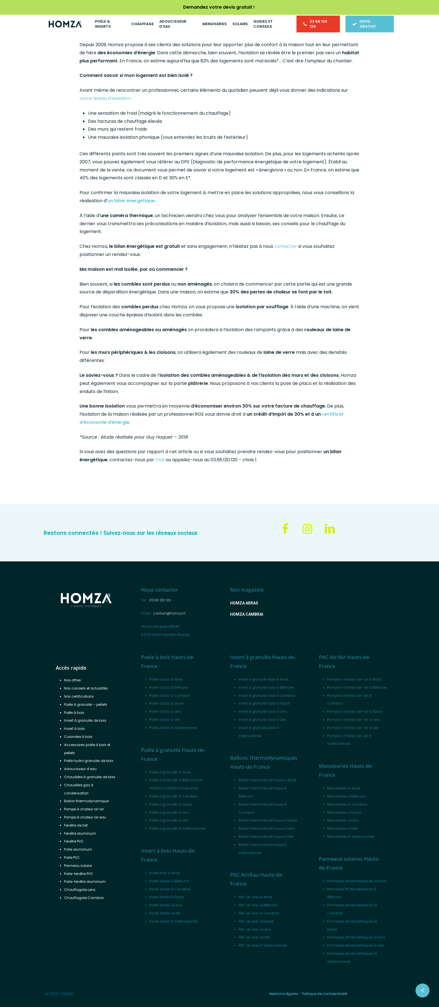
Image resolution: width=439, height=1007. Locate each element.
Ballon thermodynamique (86, 801)
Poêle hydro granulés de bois (88, 760)
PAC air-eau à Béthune (258, 905)
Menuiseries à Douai (344, 812)
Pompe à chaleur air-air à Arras (354, 679)
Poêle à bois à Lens (165, 711)
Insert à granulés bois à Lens (263, 711)
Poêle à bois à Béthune (169, 687)
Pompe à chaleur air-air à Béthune (356, 687)
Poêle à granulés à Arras (170, 772)
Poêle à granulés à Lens (170, 812)
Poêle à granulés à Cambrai (174, 796)
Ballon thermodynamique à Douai (268, 820)
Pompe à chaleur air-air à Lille (352, 727)
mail (160, 460)
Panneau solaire (78, 865)
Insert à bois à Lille (165, 913)
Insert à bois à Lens (166, 905)
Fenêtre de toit (76, 825)
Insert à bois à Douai (167, 897)
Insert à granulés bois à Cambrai (267, 695)
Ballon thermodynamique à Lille (266, 836)
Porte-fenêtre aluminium (85, 881)
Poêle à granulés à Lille (169, 820)
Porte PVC (72, 857)
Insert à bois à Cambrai (170, 889)
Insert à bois (74, 728)
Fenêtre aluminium (80, 833)
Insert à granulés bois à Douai (264, 703)
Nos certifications (79, 696)
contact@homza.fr (169, 613)
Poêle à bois (74, 712)
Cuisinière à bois (78, 736)
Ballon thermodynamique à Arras (267, 780)
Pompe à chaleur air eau (85, 817)
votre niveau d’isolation (105, 98)
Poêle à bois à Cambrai (170, 695)
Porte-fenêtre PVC (78, 873)
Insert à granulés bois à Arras (264, 679)
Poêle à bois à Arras (166, 679)
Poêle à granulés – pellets (85, 704)
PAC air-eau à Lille (254, 937)
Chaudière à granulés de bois (89, 777)
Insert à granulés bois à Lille (262, 719)
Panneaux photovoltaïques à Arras (357, 881)
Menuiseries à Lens (343, 820)
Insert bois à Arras (165, 872)
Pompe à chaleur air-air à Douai (354, 711)
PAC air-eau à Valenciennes (263, 945)
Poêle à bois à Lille (165, 719)
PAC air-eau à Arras (255, 897)
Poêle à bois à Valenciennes (173, 727)
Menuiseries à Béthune (346, 796)
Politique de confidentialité (324, 993)
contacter (285, 246)
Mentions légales (283, 993)
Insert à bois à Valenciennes (174, 921)
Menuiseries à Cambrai (347, 804)
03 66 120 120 (160, 600)
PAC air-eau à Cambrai (259, 913)
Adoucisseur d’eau (80, 768)
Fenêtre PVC (74, 841)
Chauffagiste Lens (79, 889)
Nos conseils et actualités (86, 688)
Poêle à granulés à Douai (171, 804)
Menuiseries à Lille (342, 828)
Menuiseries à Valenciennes (351, 836)
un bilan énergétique (131, 200)
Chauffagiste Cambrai (84, 897)
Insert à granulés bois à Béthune (266, 687)
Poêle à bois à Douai (167, 703)
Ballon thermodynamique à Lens (267, 828)
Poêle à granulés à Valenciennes (177, 828)
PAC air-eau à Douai (256, 921)
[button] (244, 603)
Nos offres (72, 680)
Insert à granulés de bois (85, 720)
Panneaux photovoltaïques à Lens (356, 937)
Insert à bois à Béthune (169, 881)
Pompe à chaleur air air (84, 809)
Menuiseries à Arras (343, 788)
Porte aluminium (78, 849)
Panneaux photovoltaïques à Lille (355, 945)
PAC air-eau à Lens (255, 929)
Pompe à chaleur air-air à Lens (353, 719)
